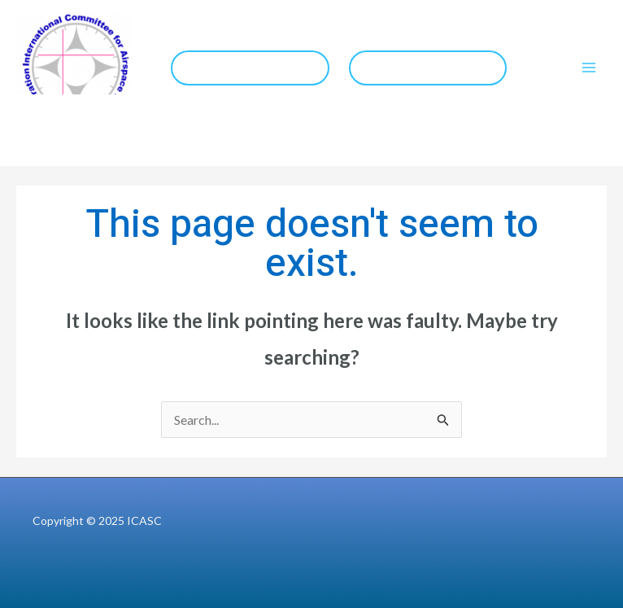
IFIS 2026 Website (250, 67)
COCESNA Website (427, 67)
